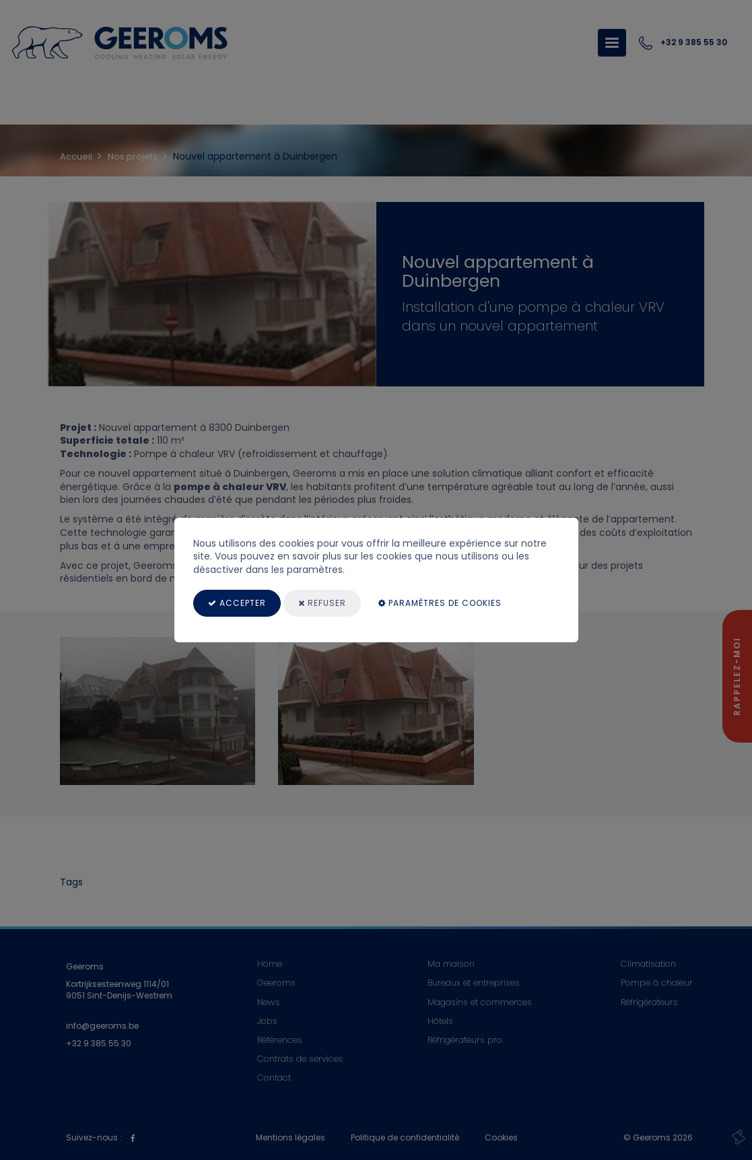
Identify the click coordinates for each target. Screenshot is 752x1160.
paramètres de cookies (440, 603)
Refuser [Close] (322, 603)
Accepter (237, 603)
